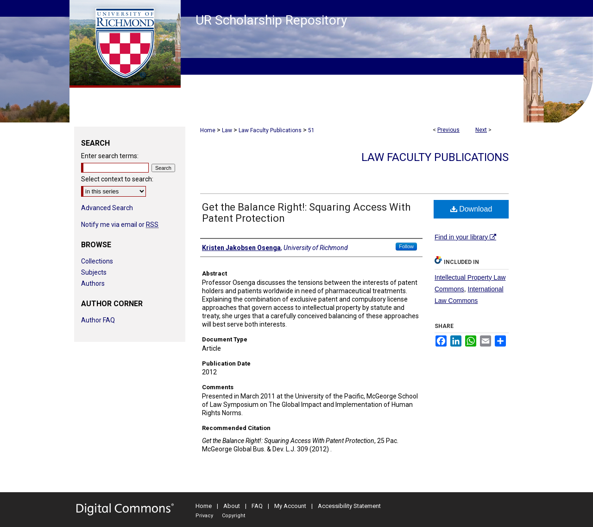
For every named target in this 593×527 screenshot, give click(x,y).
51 (311, 130)
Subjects (94, 272)
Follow (406, 246)
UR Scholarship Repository (271, 20)
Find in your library (465, 237)
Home (207, 130)
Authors (93, 283)
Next (481, 130)
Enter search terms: (110, 156)
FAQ (257, 505)
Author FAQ (98, 320)
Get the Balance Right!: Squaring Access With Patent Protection (306, 212)
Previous (448, 130)
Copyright (233, 516)
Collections (97, 261)
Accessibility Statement (349, 505)
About (231, 505)
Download (471, 209)
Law (227, 130)
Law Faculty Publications (270, 130)
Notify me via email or (119, 224)
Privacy (204, 516)
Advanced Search (107, 208)
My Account (290, 505)
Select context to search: (117, 179)
